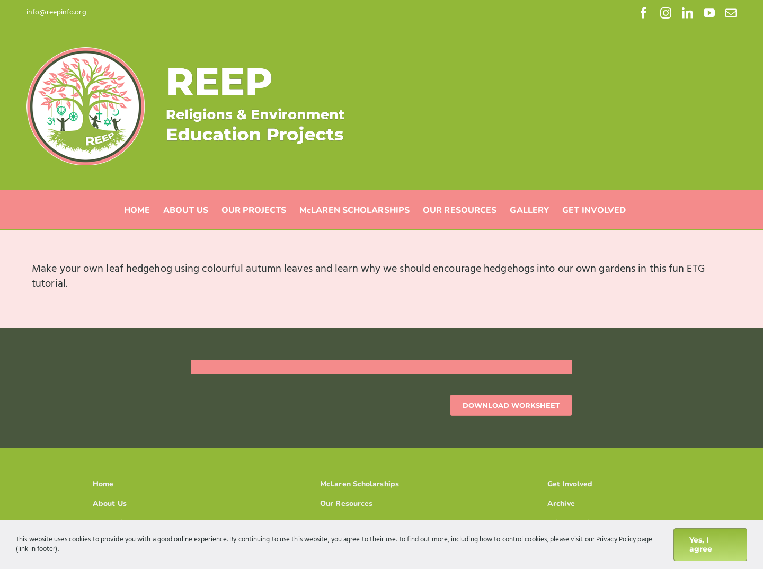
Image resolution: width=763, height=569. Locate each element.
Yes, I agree (700, 544)
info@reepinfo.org (56, 12)
